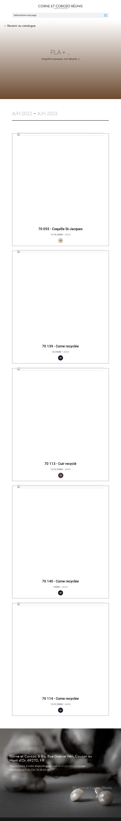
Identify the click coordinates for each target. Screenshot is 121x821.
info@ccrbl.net (69, 766)
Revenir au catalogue (21, 26)
